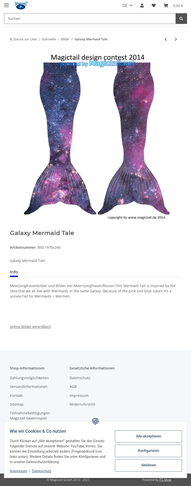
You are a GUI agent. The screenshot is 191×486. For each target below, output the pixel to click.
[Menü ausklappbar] (6, 3)
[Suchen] (90, 18)
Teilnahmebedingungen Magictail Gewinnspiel (30, 416)
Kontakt (16, 395)
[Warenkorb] (173, 5)
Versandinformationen (29, 386)
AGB (73, 386)
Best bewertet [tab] (40, 272)
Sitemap (17, 404)
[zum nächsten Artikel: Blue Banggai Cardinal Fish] (176, 39)
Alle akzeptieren (146, 436)
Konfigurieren (146, 451)
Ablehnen (146, 465)
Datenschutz (44, 471)
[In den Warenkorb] (14, 227)
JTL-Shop (165, 480)
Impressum (21, 471)
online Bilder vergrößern (30, 326)
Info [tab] (14, 272)
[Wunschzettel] (154, 5)
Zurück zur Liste (25, 39)
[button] (142, 5)
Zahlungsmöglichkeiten (29, 377)
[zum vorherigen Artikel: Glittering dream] (166, 39)
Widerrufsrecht (82, 404)
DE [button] (125, 5)
